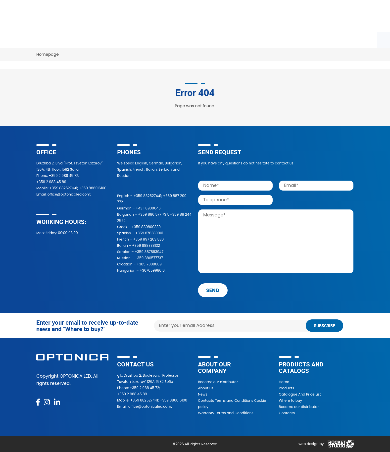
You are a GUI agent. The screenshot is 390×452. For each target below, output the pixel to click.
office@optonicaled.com (69, 194)
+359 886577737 (149, 257)
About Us (229, 40)
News (256, 40)
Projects (199, 40)
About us (205, 388)
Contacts (283, 40)
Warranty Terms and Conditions (225, 412)
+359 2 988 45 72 (63, 175)
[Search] (234, 16)
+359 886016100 (92, 188)
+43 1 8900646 (148, 208)
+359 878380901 (149, 233)
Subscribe (324, 325)
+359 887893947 (149, 251)
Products (49, 40)
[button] (283, 16)
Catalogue (80, 40)
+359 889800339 (146, 226)
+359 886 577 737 (153, 214)
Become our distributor (218, 381)
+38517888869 (149, 264)
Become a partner (160, 40)
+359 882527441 (63, 188)
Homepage (47, 54)
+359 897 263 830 (148, 239)
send (212, 290)
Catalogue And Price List (300, 394)
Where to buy (116, 40)
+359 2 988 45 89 (51, 181)
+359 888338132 (146, 245)
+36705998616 (152, 270)
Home (284, 381)
